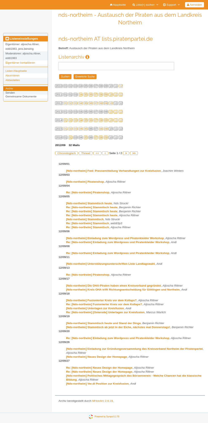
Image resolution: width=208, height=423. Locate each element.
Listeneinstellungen (21, 38)
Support (169, 4)
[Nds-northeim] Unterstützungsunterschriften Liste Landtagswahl (110, 263)
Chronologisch (66, 153)
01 (65, 103)
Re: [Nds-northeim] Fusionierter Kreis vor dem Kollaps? (104, 304)
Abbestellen (12, 80)
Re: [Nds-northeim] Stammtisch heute (91, 207)
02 (70, 103)
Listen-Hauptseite (16, 70)
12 (120, 86)
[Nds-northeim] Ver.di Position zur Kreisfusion (97, 383)
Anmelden (194, 4)
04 (80, 94)
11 (115, 94)
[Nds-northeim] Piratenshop (85, 181)
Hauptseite (118, 4)
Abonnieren (12, 75)
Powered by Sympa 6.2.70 (107, 416)
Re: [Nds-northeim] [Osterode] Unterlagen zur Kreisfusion (105, 312)
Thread (85, 153)
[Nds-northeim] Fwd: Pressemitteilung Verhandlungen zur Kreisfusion (113, 170)
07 (95, 94)
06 (90, 94)
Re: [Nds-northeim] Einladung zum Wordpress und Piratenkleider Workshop (117, 242)
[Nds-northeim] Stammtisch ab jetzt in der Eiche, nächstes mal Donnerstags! (118, 327)
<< (97, 153)
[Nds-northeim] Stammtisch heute (89, 203)
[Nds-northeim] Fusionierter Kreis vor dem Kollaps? (101, 300)
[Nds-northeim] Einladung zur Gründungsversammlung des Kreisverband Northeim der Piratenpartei (134, 348)
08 (100, 94)
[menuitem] (118, 4)
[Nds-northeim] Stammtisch (84, 219)
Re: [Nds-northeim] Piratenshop (87, 192)
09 (105, 94)
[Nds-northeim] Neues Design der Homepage (96, 356)
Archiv (9, 88)
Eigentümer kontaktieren (20, 62)
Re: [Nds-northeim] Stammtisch (87, 223)
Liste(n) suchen (143, 4)
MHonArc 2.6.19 (102, 400)
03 (75, 103)
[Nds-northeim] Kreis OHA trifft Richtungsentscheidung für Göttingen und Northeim (123, 289)
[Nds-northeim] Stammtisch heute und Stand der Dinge (103, 323)
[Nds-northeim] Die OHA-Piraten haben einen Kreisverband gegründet (113, 285)
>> (134, 153)
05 (85, 94)
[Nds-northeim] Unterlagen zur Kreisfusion (95, 308)
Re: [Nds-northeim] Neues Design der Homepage (99, 367)
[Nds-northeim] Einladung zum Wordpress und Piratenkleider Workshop (115, 238)
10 (110, 94)
